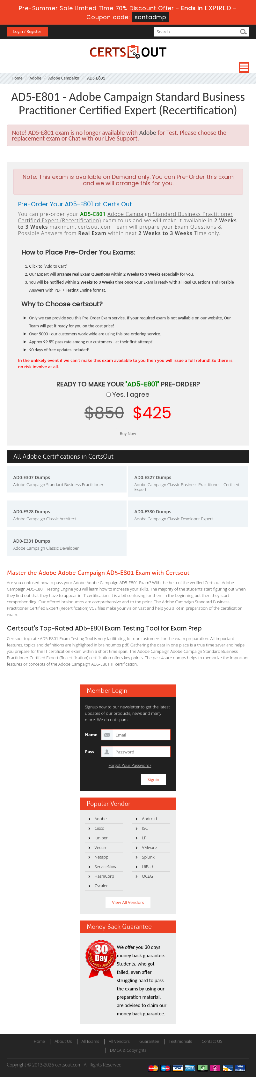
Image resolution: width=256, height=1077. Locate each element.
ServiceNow (105, 866)
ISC (145, 828)
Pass (89, 751)
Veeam (101, 847)
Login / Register (27, 31)
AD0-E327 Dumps (153, 477)
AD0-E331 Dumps (31, 541)
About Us (63, 1041)
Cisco (100, 828)
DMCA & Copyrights (128, 1050)
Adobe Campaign (63, 78)
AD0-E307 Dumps (31, 477)
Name (91, 734)
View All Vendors (128, 902)
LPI (145, 838)
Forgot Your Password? (130, 765)
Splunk (148, 857)
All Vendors (119, 1041)
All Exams (90, 1041)
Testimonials (180, 1041)
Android (149, 818)
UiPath (148, 866)
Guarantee (149, 1041)
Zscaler (101, 886)
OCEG (147, 876)
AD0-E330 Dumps (153, 511)
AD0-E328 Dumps (31, 511)
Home (17, 78)
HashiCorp (104, 876)
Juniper (101, 838)
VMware (149, 847)
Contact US (211, 1041)
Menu (244, 67)
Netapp (101, 857)
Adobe (35, 78)
